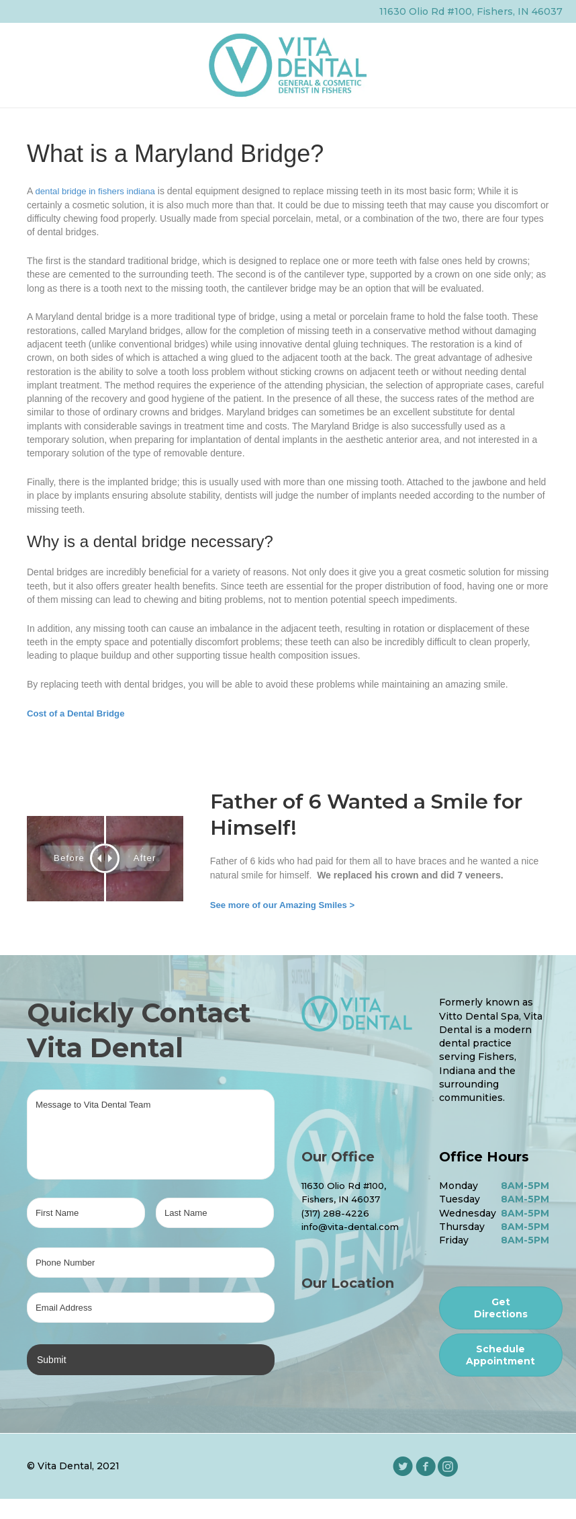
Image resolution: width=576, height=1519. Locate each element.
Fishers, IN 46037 (344, 1199)
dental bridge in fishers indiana (98, 191)
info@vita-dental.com (353, 1227)
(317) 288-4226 (337, 1213)
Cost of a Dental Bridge (79, 713)
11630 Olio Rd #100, (348, 1186)
